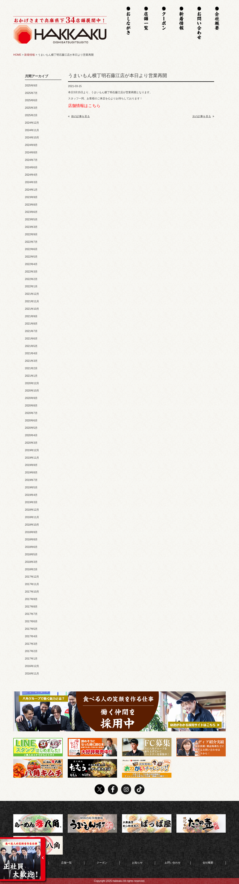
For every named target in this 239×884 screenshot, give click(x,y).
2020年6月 (31, 420)
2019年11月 (32, 457)
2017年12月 (32, 576)
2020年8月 (31, 405)
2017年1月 (31, 658)
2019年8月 (31, 472)
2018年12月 (32, 509)
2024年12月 (32, 122)
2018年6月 (31, 547)
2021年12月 (32, 293)
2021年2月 (31, 368)
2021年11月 (32, 301)
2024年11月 (32, 130)
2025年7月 (31, 93)
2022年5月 (31, 256)
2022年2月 (31, 279)
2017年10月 (32, 591)
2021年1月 (31, 375)
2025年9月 (31, 85)
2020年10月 (32, 390)
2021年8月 (31, 323)
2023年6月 (31, 212)
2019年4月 (31, 495)
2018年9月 (31, 532)
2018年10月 (32, 524)
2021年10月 (32, 308)
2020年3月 (31, 442)
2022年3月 (31, 271)
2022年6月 (31, 249)
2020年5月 (31, 427)
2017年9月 (31, 599)
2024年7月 (31, 160)
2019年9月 (31, 465)
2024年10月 (32, 137)
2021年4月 (31, 353)
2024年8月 (31, 152)
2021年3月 (31, 360)
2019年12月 (32, 450)
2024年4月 (31, 174)
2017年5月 (31, 628)
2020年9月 (31, 398)
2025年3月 (31, 107)
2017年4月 (31, 636)
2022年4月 (31, 264)
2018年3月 (31, 561)
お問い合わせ (173, 862)
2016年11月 (32, 673)
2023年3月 (31, 226)
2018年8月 (31, 539)
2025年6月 (31, 100)
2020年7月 (31, 413)
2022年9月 (31, 234)
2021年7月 (31, 331)
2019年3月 (31, 502)
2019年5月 (31, 487)
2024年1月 (31, 189)
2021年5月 (31, 346)
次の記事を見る (203, 116)
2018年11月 (32, 517)
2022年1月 (31, 286)
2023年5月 (31, 219)
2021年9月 (31, 316)
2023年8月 (31, 204)
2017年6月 (31, 621)
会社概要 (208, 862)
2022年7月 (31, 241)
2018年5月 (31, 554)
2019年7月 (31, 480)
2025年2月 (31, 115)
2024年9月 (31, 145)
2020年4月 (31, 435)
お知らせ (137, 862)
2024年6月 (31, 167)
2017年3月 (31, 643)
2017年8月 (31, 606)
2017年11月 (32, 584)
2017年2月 (31, 651)
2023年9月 (31, 197)
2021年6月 (31, 338)
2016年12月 (32, 666)
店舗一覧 (66, 862)
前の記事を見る (79, 116)
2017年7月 (31, 613)
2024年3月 (31, 182)
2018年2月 (31, 569)
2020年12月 (32, 383)
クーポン (102, 862)
